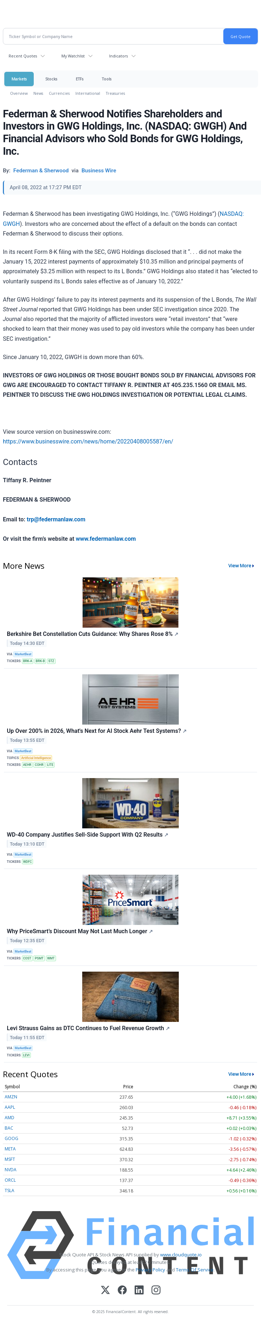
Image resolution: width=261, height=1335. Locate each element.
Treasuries (115, 93)
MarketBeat (23, 654)
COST (27, 958)
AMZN (11, 1097)
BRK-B (40, 661)
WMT (51, 958)
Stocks (51, 79)
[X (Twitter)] (105, 1291)
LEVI (26, 1055)
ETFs (79, 79)
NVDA (11, 1170)
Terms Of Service (195, 1269)
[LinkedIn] (139, 1291)
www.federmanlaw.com (106, 538)
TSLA (9, 1190)
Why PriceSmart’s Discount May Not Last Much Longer (80, 931)
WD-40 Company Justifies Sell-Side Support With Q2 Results (87, 834)
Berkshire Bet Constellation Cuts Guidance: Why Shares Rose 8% (92, 634)
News (38, 93)
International (87, 93)
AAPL (10, 1107)
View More (239, 565)
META (10, 1149)
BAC (9, 1128)
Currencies (59, 93)
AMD (9, 1118)
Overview (19, 93)
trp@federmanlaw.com (56, 519)
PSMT (39, 958)
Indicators (118, 56)
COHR (39, 765)
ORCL (10, 1180)
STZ (51, 661)
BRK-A (27, 661)
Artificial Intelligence (36, 758)
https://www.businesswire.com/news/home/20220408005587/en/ (88, 441)
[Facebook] (122, 1291)
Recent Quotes (23, 56)
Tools (106, 79)
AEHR (27, 765)
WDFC (27, 862)
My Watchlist (73, 56)
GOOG (11, 1138)
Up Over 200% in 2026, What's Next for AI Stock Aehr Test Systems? (97, 730)
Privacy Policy (150, 1269)
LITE (50, 765)
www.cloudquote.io (181, 1254)
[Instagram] (156, 1291)
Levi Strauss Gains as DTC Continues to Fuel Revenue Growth (88, 1028)
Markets (19, 79)
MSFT (10, 1159)
